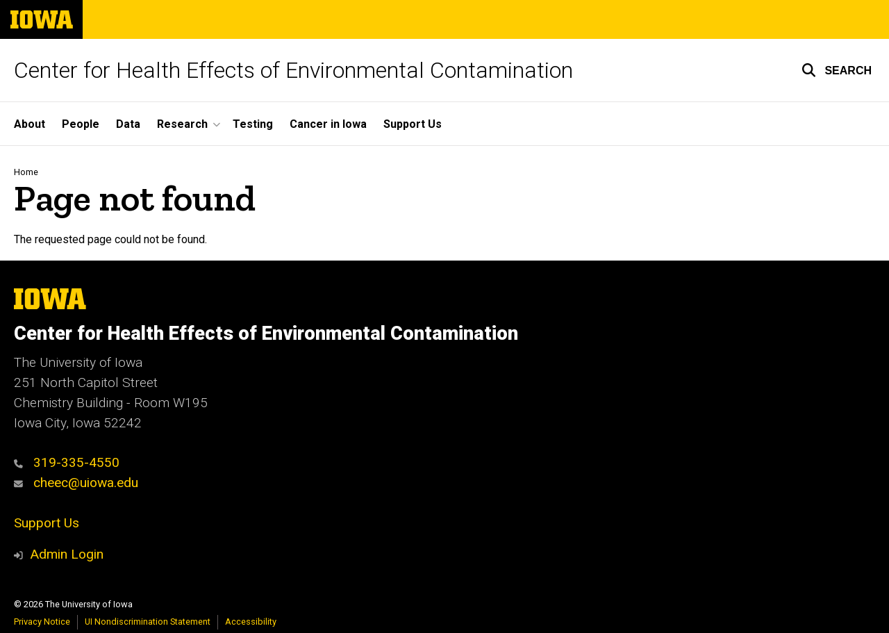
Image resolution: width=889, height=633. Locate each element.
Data (128, 124)
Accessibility (250, 621)
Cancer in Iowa (328, 124)
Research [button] (182, 124)
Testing (253, 124)
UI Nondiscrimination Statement (147, 621)
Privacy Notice (42, 621)
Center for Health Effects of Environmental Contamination (293, 70)
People (80, 124)
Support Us (412, 124)
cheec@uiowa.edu (76, 483)
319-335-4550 (66, 462)
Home (26, 172)
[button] (836, 70)
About (29, 124)
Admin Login (66, 554)
